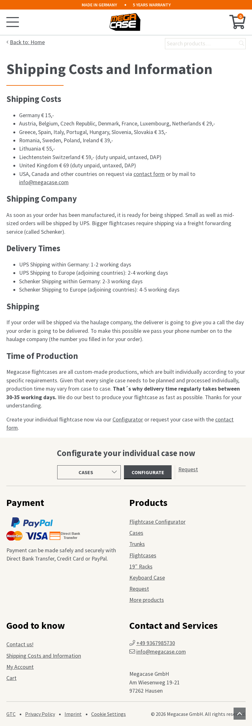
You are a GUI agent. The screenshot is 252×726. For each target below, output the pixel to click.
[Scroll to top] (240, 714)
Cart (11, 678)
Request (188, 469)
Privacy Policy (40, 714)
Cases (136, 532)
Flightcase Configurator (157, 521)
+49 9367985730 (155, 643)
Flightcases (142, 555)
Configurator (127, 419)
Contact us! (19, 644)
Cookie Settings (108, 714)
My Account (20, 666)
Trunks (137, 544)
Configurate (148, 472)
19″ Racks (141, 566)
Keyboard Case (147, 577)
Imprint (73, 714)
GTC (11, 714)
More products (146, 599)
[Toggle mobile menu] (13, 22)
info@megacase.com (44, 182)
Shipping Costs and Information (43, 655)
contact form (149, 174)
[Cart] (237, 22)
